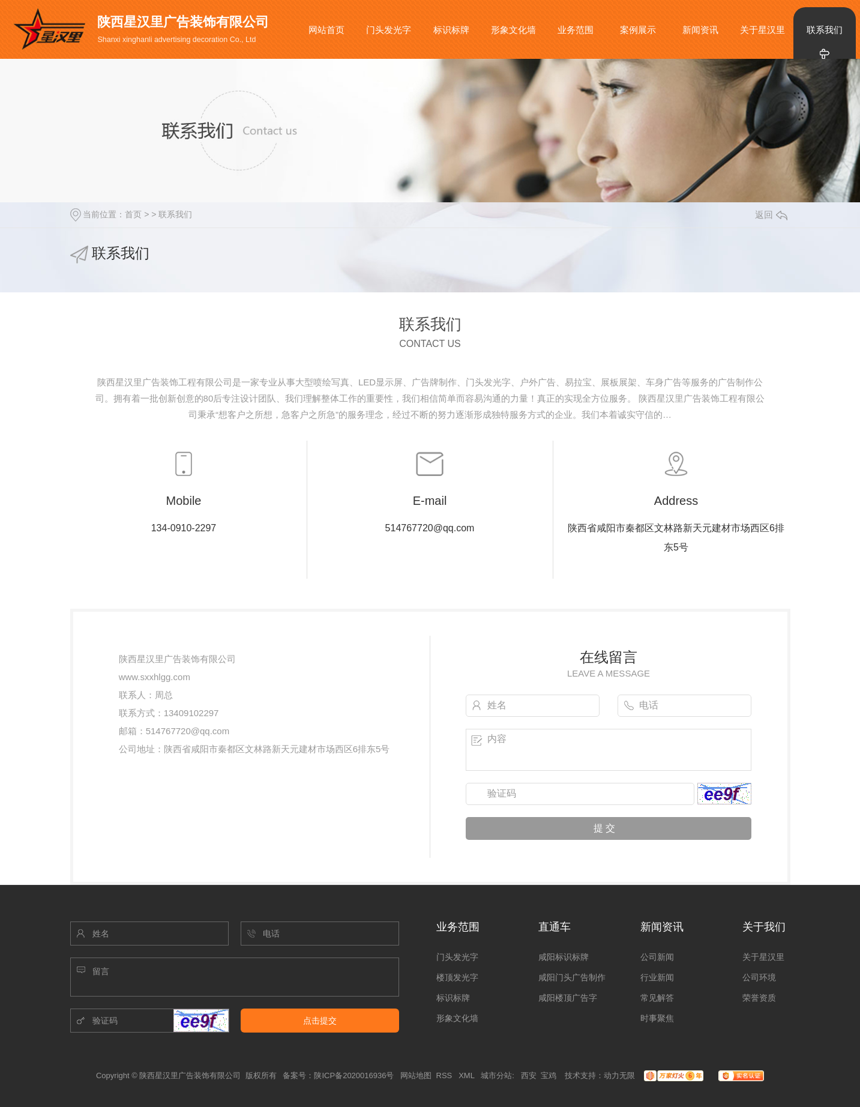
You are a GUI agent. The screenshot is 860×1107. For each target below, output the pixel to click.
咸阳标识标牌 (563, 957)
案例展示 (638, 30)
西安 (529, 1075)
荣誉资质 (759, 998)
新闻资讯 (700, 30)
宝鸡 (548, 1075)
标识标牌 (451, 30)
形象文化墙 (513, 30)
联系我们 (825, 30)
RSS (445, 1075)
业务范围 (576, 30)
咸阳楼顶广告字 (567, 998)
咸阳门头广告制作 (572, 977)
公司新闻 (657, 957)
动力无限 (619, 1075)
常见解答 (657, 998)
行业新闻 (657, 977)
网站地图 (416, 1075)
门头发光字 (388, 30)
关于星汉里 (762, 30)
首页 (133, 214)
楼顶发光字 (457, 977)
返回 (771, 215)
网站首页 (326, 30)
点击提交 (320, 1020)
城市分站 (496, 1075)
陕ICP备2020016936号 (354, 1075)
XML (468, 1075)
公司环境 (759, 977)
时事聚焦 (657, 1018)
